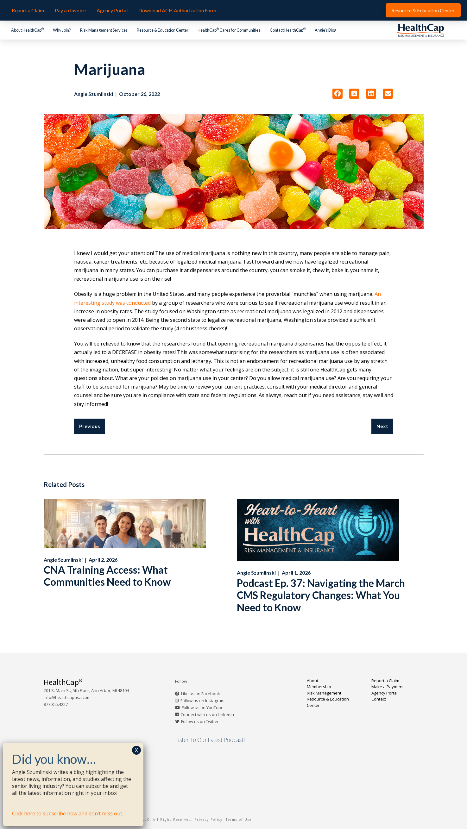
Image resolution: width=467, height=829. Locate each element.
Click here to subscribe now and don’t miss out (67, 813)
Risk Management (324, 693)
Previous (89, 426)
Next (382, 426)
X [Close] (136, 750)
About (312, 680)
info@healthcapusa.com (67, 697)
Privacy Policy (208, 819)
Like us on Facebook (200, 693)
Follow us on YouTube (203, 707)
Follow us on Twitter (200, 721)
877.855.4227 (56, 704)
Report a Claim (385, 680)
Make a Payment (387, 686)
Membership (319, 686)
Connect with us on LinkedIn (207, 714)
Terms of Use (239, 819)
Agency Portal (384, 693)
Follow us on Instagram (202, 700)
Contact (378, 699)
